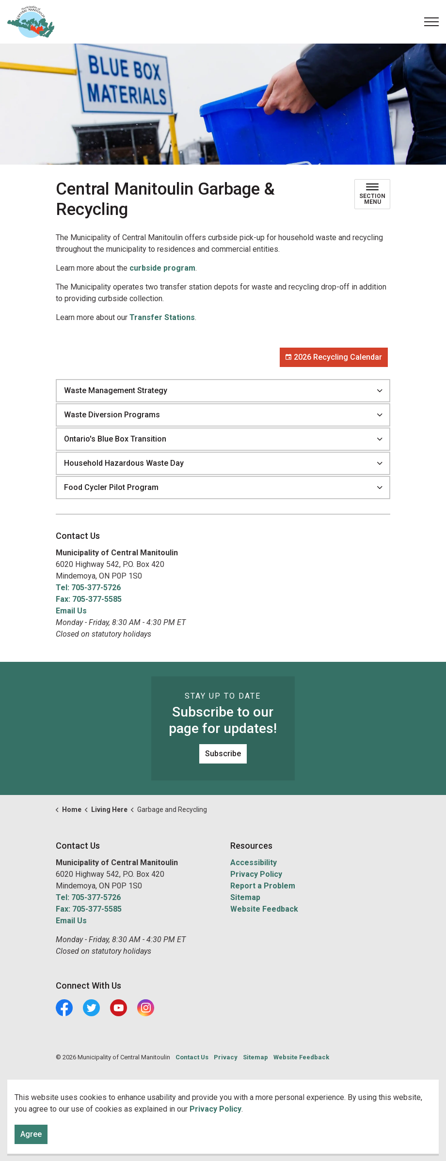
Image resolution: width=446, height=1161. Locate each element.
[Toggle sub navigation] (372, 194)
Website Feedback (264, 909)
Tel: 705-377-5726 (88, 587)
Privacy (226, 1057)
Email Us (71, 610)
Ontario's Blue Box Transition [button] (115, 438)
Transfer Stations (162, 317)
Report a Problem (262, 885)
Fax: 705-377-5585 (89, 599)
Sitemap (245, 897)
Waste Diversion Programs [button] (112, 414)
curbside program (162, 268)
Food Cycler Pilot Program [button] (111, 487)
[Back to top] (223, 1126)
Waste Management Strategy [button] (115, 390)
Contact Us (191, 1057)
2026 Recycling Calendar (334, 357)
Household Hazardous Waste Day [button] (124, 463)
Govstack (100, 1085)
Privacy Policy (256, 874)
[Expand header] (431, 22)
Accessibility (253, 862)
